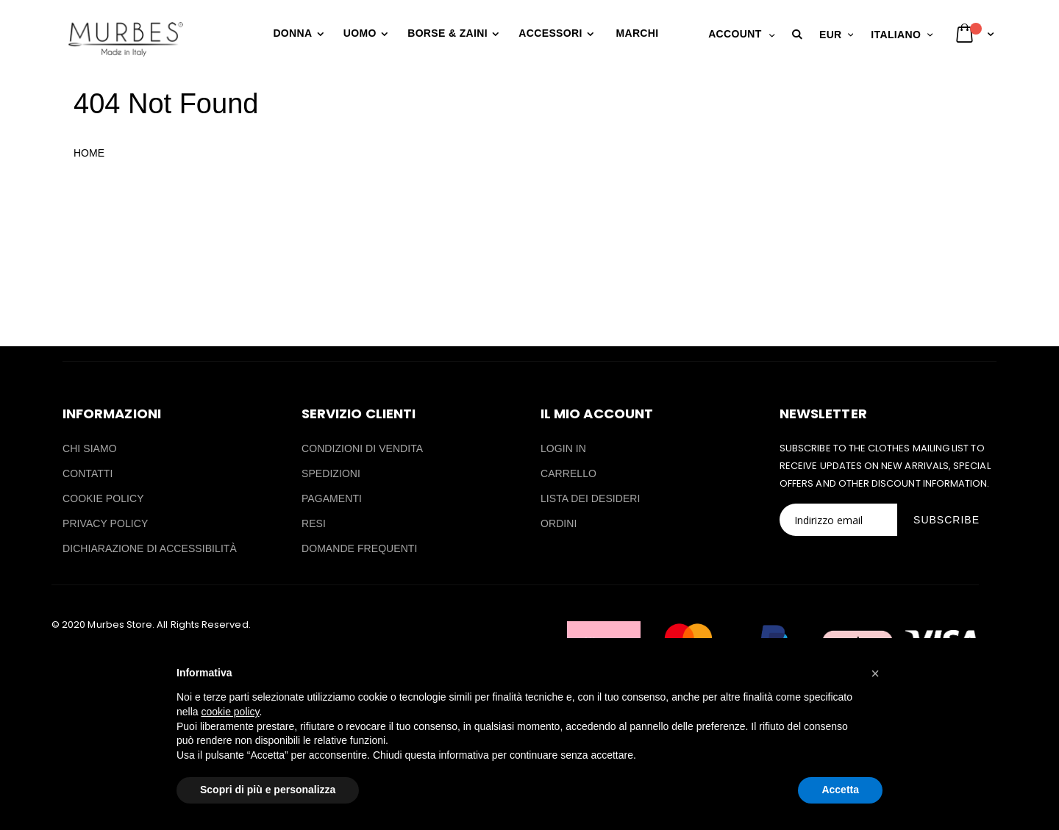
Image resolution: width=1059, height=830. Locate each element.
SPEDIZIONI (331, 473)
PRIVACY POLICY (105, 523)
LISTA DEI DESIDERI (591, 498)
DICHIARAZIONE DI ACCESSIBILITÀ (150, 548)
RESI (314, 523)
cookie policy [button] (230, 712)
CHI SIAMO (90, 448)
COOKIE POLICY (103, 498)
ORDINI (559, 523)
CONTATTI (88, 473)
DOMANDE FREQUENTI (359, 548)
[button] (799, 34)
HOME (89, 153)
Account (734, 34)
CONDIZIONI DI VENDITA (362, 448)
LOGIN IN (563, 448)
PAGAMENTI (332, 498)
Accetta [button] (840, 789)
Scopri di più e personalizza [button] (267, 789)
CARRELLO (568, 473)
